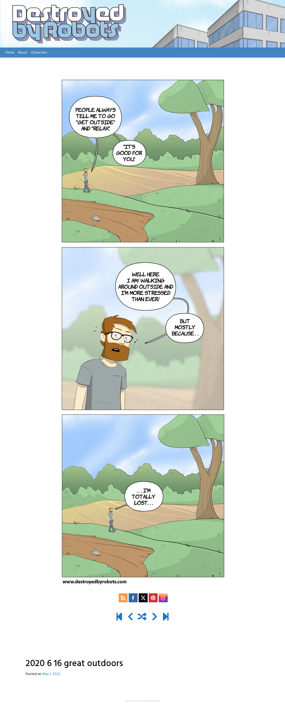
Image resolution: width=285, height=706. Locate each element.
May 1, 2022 (51, 674)
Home (9, 53)
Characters (39, 53)
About (22, 53)
